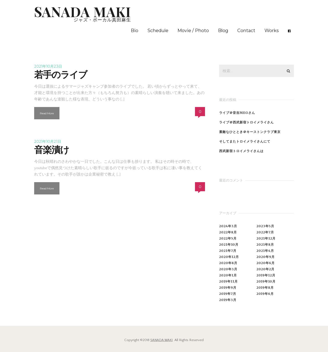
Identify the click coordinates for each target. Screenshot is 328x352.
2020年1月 (228, 275)
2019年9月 (227, 288)
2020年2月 (265, 269)
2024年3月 (228, 226)
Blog (223, 30)
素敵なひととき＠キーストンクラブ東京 (250, 132)
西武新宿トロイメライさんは (241, 151)
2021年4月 (265, 251)
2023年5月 (265, 226)
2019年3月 (227, 300)
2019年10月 (266, 281)
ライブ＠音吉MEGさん (237, 113)
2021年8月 (265, 244)
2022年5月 (228, 238)
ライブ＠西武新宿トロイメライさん (246, 122)
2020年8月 (228, 263)
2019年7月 (227, 294)
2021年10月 (228, 244)
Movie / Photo (193, 30)
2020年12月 (229, 257)
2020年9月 (265, 257)
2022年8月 (228, 232)
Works (271, 30)
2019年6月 (265, 294)
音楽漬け (51, 149)
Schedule (157, 30)
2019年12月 (265, 275)
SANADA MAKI (161, 340)
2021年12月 (266, 238)
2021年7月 (227, 251)
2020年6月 (265, 263)
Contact (246, 30)
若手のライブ (60, 74)
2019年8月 (265, 288)
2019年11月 (228, 281)
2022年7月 (265, 232)
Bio (134, 30)
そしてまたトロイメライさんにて (244, 141)
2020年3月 (228, 269)
